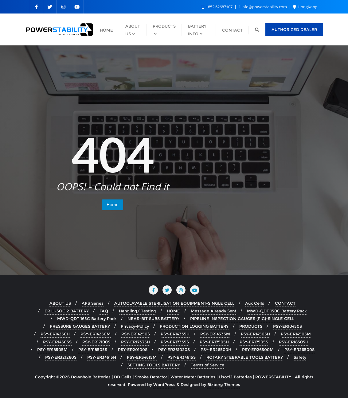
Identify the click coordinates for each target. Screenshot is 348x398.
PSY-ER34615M (142, 357)
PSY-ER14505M (296, 333)
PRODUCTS (250, 326)
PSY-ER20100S (132, 349)
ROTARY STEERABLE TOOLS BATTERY (244, 357)
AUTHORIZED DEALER (294, 29)
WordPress (164, 384)
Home (113, 204)
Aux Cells (254, 303)
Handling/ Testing (137, 310)
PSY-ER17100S (96, 341)
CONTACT (285, 303)
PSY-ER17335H (135, 341)
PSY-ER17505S (254, 341)
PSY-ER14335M (215, 333)
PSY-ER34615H (101, 357)
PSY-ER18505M (52, 349)
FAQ (104, 310)
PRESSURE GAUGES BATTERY (80, 326)
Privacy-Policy (135, 326)
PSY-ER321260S (60, 357)
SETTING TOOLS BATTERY (153, 364)
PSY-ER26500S (299, 349)
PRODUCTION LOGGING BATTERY (194, 326)
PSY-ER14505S (57, 341)
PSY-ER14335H (175, 333)
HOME (173, 310)
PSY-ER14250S (135, 333)
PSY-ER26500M (258, 349)
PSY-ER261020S (174, 349)
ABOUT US (60, 303)
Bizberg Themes (223, 384)
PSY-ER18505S (92, 349)
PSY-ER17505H (214, 341)
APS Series (93, 303)
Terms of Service (207, 364)
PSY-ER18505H (293, 341)
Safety (300, 357)
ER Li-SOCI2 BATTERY (67, 310)
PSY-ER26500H (216, 349)
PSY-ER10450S (287, 326)
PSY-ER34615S (181, 357)
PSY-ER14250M (95, 333)
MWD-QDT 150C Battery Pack (277, 310)
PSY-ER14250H (55, 333)
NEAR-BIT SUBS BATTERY (153, 318)
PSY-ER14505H (255, 333)
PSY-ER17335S (175, 341)
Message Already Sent (213, 310)
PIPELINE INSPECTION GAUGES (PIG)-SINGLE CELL (242, 318)
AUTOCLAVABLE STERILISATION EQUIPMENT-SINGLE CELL (174, 303)
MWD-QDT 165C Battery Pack (87, 318)
